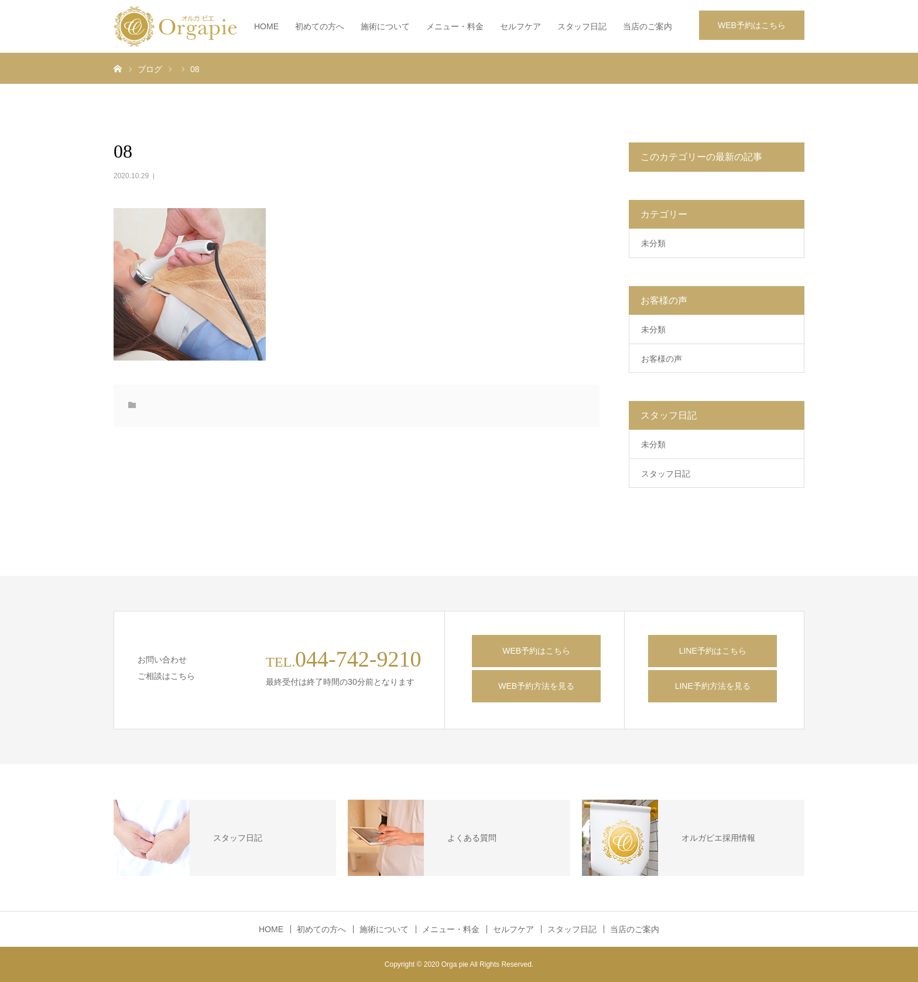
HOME (266, 26)
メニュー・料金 (455, 26)
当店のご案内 (647, 26)
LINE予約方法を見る (713, 686)
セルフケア (520, 26)
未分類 (653, 243)
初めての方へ (319, 26)
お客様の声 (661, 358)
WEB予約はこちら (752, 25)
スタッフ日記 (582, 26)
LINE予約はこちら (712, 650)
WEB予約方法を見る (536, 686)
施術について (385, 26)
